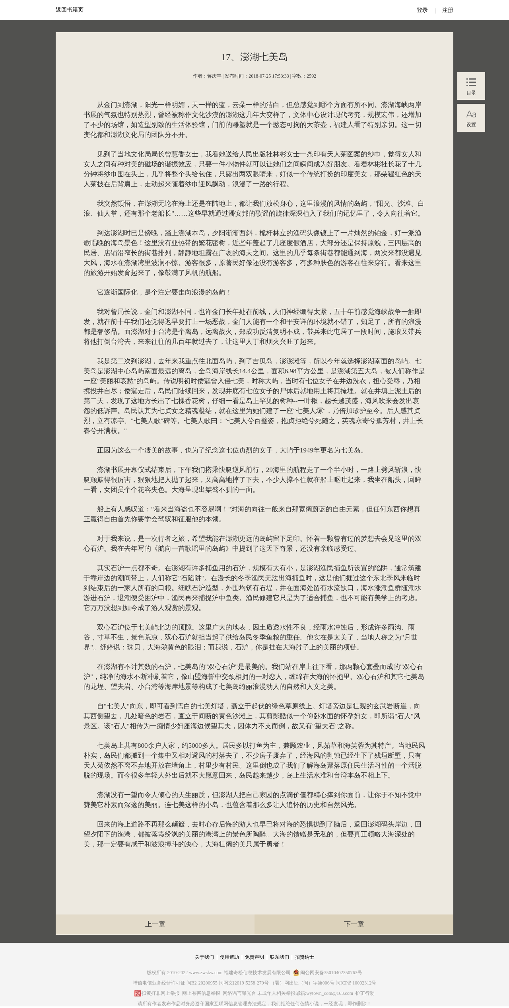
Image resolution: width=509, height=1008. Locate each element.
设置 (471, 124)
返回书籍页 (70, 10)
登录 (422, 10)
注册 (447, 10)
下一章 (354, 924)
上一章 (155, 924)
